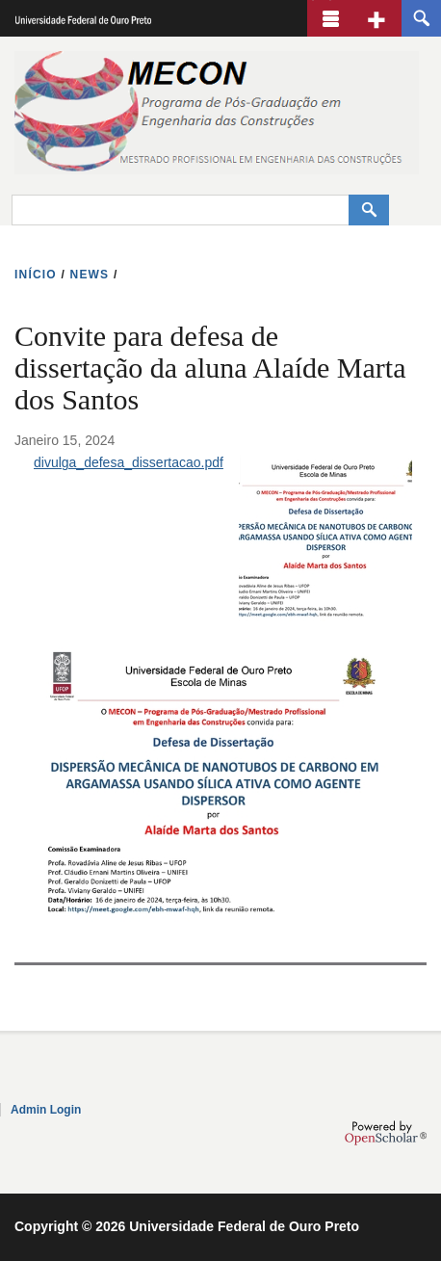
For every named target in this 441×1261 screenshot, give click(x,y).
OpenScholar (386, 1132)
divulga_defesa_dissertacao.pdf (128, 462)
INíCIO (35, 274)
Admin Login (46, 1110)
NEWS (90, 274)
